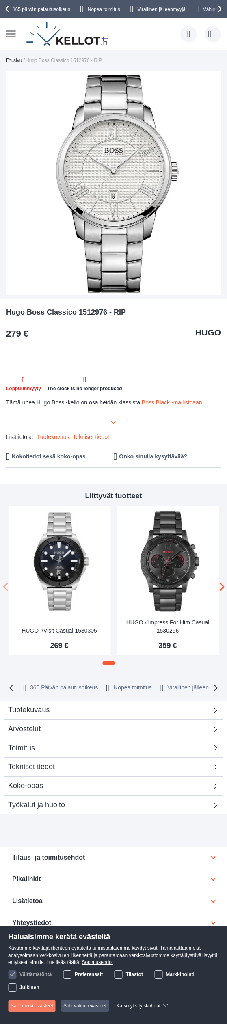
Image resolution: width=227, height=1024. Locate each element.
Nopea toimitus (104, 9)
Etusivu (14, 60)
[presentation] (8, 8)
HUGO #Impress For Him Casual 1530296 (168, 626)
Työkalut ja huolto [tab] (36, 805)
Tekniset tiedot (91, 437)
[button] (109, 663)
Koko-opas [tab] (25, 786)
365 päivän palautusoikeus (41, 9)
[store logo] (67, 34)
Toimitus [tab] (21, 748)
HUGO (208, 332)
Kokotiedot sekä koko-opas (49, 456)
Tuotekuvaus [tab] (29, 710)
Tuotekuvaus (53, 437)
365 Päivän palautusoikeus (64, 687)
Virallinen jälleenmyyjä (162, 9)
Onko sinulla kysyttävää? (153, 456)
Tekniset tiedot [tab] (31, 767)
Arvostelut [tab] (110, 731)
